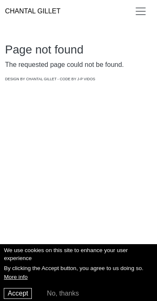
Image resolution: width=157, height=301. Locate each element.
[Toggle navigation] (140, 11)
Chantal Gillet (32, 11)
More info (16, 279)
